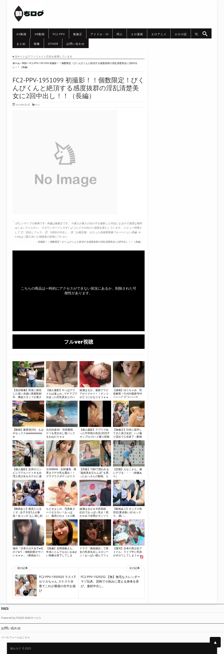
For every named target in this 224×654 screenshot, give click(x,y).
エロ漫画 (137, 34)
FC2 (37, 104)
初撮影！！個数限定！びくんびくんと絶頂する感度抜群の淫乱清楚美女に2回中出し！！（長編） (90, 241)
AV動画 (21, 34)
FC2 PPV (59, 34)
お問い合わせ (75, 44)
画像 (37, 44)
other (53, 44)
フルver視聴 (78, 341)
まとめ (21, 44)
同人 (120, 34)
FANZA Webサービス (28, 618)
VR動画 (40, 34)
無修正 (77, 34)
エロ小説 (181, 34)
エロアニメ (158, 34)
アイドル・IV (99, 34)
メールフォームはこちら (15, 637)
